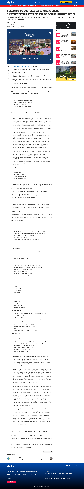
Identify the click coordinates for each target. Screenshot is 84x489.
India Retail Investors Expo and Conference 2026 (21, 66)
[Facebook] (61, 24)
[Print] (18, 27)
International (36, 5)
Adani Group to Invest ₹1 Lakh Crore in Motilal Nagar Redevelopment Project (65, 55)
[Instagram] (71, 24)
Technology (19, 5)
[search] (74, 2)
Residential (10, 5)
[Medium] (71, 27)
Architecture (47, 5)
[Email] (14, 27)
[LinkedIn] (61, 27)
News (8, 8)
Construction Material (26, 5)
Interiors (31, 5)
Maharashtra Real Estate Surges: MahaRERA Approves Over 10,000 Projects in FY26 (65, 41)
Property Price (58, 5)
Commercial (14, 5)
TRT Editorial (10, 22)
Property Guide (52, 5)
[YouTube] (74, 5)
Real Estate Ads (41, 5)
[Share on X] (11, 27)
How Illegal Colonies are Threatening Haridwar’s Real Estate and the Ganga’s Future (65, 62)
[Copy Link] (16, 27)
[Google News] (76, 5)
